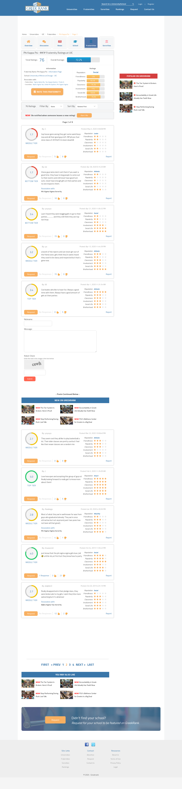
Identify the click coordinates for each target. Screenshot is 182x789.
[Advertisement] (67, 638)
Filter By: (44, 106)
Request (134, 9)
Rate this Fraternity (47, 91)
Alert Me (84, 115)
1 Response (44, 575)
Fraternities (89, 9)
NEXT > (81, 664)
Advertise (90, 754)
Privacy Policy (115, 763)
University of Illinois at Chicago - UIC (43, 75)
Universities (72, 9)
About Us (115, 754)
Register (151, 4)
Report (109, 156)
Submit (29, 379)
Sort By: (71, 106)
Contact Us (149, 9)
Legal (116, 767)
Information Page (55, 71)
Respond (31, 156)
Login (140, 4)
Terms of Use (116, 759)
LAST (90, 664)
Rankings (120, 9)
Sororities (105, 9)
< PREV (55, 664)
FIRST (45, 664)
